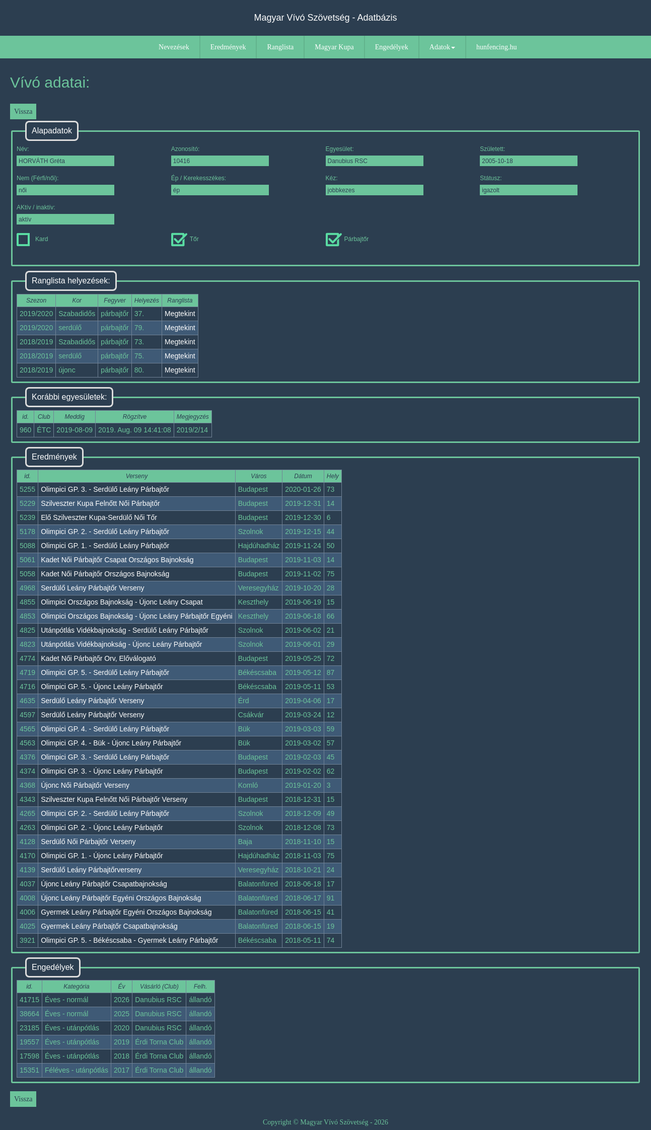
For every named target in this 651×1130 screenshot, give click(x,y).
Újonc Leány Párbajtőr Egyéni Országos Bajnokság (121, 898)
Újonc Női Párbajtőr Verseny (85, 785)
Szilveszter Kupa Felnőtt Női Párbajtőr (100, 503)
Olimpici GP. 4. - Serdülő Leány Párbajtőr (105, 729)
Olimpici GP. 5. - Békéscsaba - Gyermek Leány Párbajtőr (129, 940)
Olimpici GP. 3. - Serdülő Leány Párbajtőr (105, 489)
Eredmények (228, 47)
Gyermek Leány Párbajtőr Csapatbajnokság (109, 926)
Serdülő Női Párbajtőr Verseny (88, 842)
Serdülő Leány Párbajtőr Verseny (92, 588)
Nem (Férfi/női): (65, 185)
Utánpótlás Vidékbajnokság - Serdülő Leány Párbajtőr (124, 630)
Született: (528, 155)
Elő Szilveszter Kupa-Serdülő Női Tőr (99, 517)
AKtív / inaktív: (65, 214)
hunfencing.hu (496, 47)
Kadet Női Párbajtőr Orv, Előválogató (98, 658)
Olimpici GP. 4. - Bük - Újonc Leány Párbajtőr (111, 743)
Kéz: (374, 185)
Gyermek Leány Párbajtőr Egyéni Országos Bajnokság (126, 912)
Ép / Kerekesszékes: (220, 185)
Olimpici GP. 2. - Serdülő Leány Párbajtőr (105, 532)
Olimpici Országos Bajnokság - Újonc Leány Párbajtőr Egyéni (137, 616)
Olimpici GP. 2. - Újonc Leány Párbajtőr (102, 827)
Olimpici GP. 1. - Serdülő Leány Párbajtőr (105, 546)
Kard (32, 239)
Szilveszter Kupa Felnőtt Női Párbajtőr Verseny (114, 799)
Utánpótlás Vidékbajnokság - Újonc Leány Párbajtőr (121, 644)
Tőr (185, 239)
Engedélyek (391, 47)
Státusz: (528, 185)
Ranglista (280, 47)
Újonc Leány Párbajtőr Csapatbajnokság (104, 884)
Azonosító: (220, 155)
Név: (65, 155)
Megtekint (180, 314)
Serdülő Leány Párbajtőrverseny (91, 870)
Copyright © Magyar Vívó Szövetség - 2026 (325, 1122)
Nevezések (174, 47)
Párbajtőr (347, 239)
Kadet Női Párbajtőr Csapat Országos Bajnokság (117, 560)
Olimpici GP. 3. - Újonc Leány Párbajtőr (102, 771)
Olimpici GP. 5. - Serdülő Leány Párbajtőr (105, 672)
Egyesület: (374, 155)
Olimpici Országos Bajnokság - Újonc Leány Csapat (121, 602)
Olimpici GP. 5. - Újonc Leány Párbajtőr (102, 687)
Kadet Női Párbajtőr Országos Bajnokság (105, 574)
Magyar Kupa (334, 47)
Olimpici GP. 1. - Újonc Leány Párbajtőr (102, 856)
